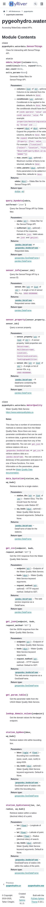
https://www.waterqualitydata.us (19, 412)
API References (14, 11)
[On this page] (41, 4)
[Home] (4, 11)
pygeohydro (28, 11)
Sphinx (22, 900)
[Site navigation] (4, 4)
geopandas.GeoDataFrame (27, 258)
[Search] (35, 4)
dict (16, 191)
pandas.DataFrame (23, 261)
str (19, 191)
